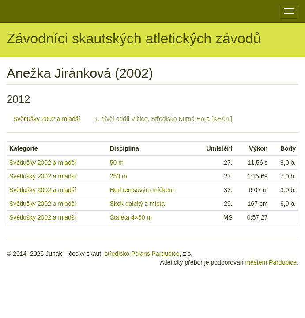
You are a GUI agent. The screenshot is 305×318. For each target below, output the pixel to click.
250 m (118, 176)
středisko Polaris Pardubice (142, 253)
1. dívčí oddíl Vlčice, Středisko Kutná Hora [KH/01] (163, 118)
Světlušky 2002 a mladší (46, 118)
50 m (117, 162)
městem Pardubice (271, 262)
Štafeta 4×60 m (131, 217)
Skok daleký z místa (137, 203)
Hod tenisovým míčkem (142, 189)
